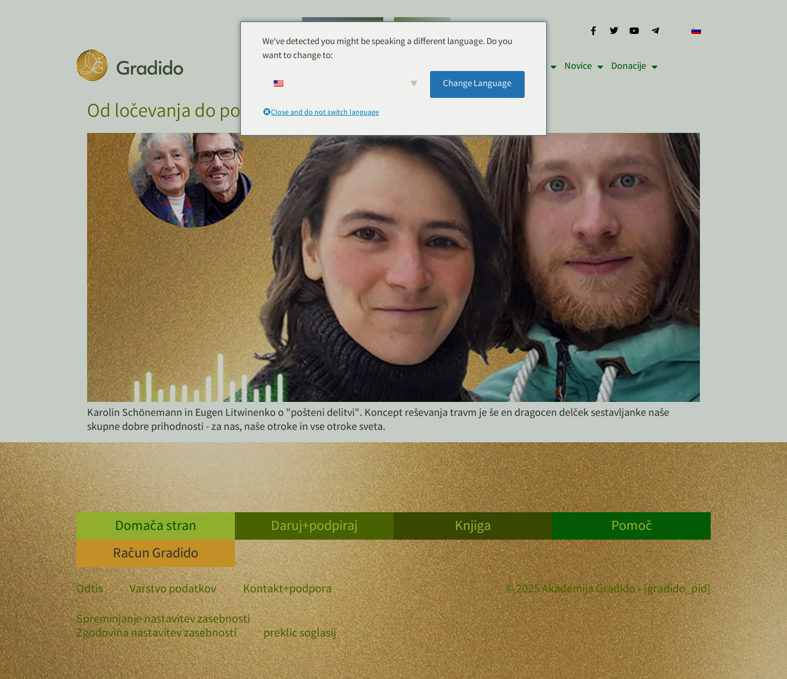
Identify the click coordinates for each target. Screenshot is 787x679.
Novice (583, 66)
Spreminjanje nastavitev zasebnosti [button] (163, 620)
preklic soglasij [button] (299, 634)
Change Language (477, 84)
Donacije (634, 66)
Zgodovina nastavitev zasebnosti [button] (156, 634)
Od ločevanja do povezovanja (203, 113)
